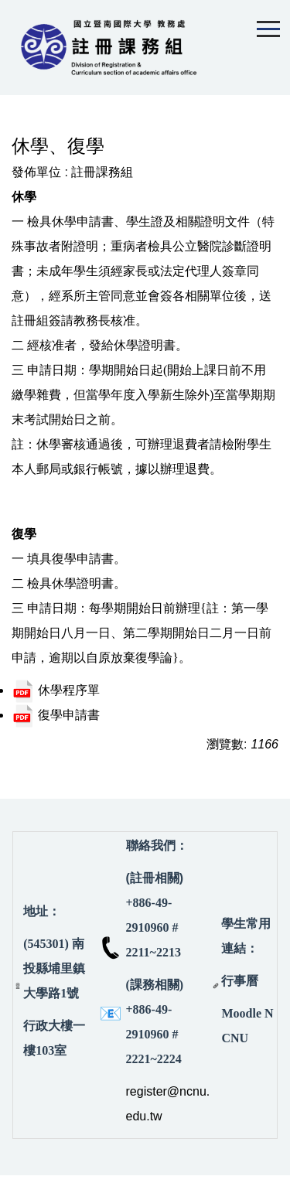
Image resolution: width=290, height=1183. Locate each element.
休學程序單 (56, 690)
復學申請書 (56, 714)
